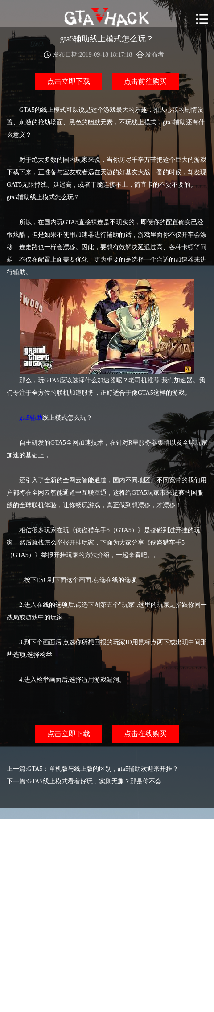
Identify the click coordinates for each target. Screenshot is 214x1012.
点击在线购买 (145, 733)
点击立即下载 (68, 81)
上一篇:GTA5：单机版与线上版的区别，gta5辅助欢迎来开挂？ (92, 769)
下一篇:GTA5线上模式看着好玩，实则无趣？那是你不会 (84, 781)
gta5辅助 (30, 417)
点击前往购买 (145, 81)
